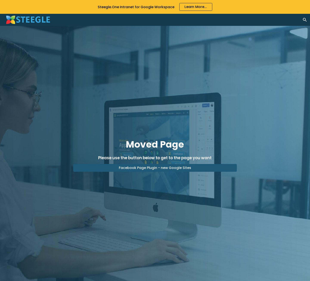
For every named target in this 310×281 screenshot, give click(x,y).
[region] (155, 7)
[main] (155, 149)
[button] (305, 20)
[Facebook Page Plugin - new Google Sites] (155, 168)
